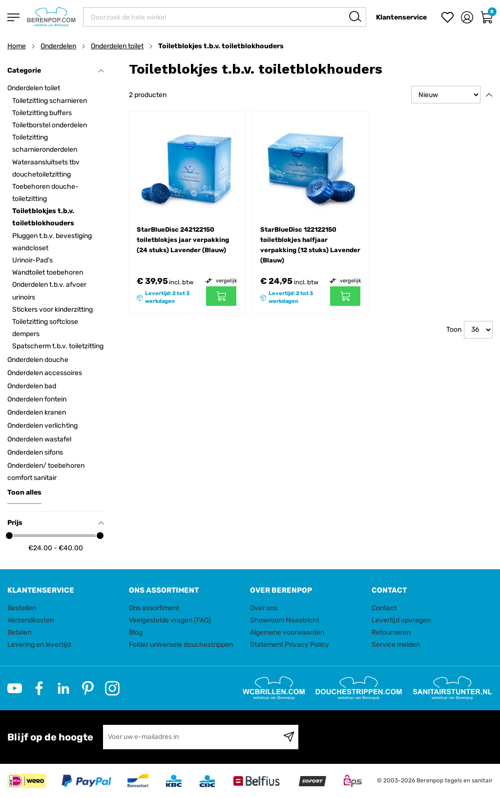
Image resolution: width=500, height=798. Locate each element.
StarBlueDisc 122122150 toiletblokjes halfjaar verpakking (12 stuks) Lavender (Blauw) (310, 245)
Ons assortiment (154, 608)
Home (16, 46)
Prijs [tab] (55, 523)
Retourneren (391, 632)
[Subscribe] (289, 737)
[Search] (355, 16)
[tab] (64, 590)
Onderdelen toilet (117, 46)
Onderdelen (58, 46)
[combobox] (224, 17)
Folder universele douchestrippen (181, 644)
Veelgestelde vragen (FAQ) (170, 620)
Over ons (263, 608)
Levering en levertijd (39, 644)
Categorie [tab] (55, 70)
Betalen (19, 632)
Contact (384, 608)
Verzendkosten (30, 620)
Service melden (396, 644)
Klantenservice (401, 17)
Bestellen (21, 608)
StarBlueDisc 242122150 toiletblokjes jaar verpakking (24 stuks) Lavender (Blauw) (183, 240)
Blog (136, 632)
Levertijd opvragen (401, 620)
